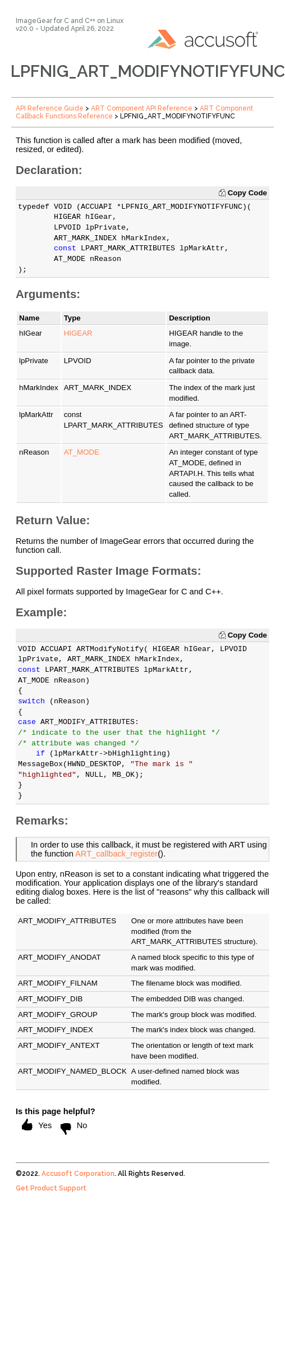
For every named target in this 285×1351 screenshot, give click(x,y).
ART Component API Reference (141, 108)
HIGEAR (78, 333)
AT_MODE (81, 452)
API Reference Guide (50, 108)
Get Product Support (51, 1188)
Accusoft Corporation (78, 1174)
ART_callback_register (116, 853)
